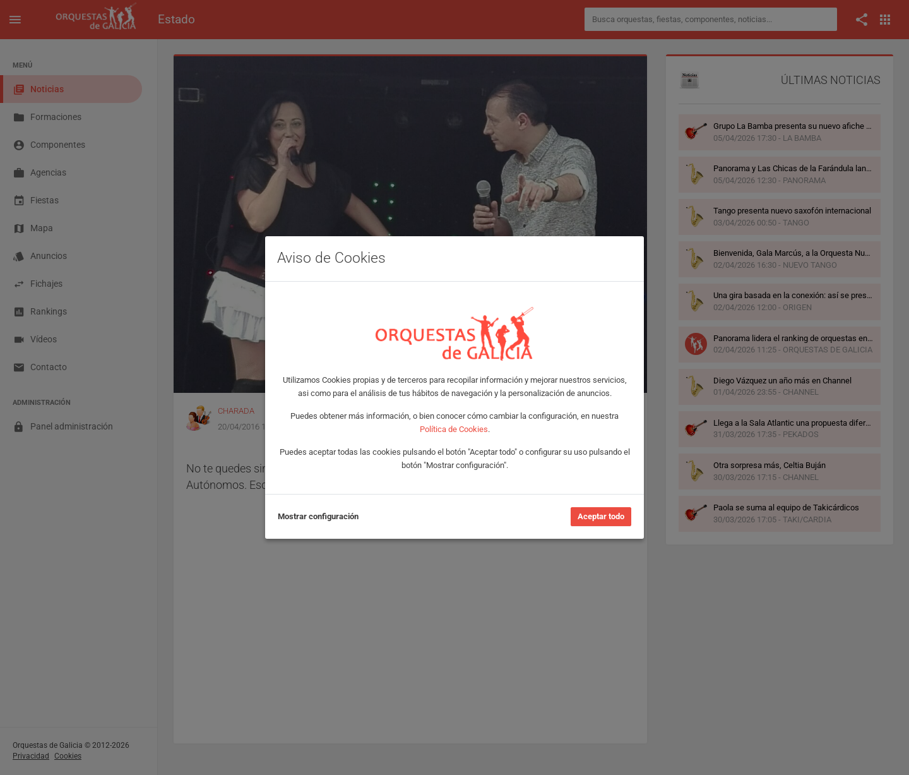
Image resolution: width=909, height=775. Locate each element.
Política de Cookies (454, 429)
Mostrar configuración (318, 516)
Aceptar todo (601, 516)
